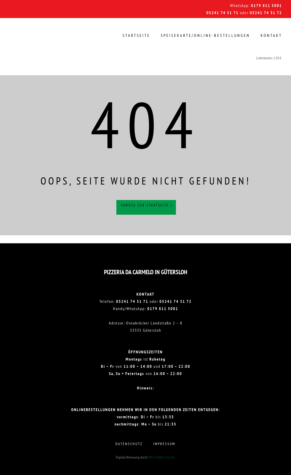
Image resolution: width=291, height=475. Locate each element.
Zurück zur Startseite (147, 207)
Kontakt (271, 35)
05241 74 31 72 (266, 12)
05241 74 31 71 (222, 12)
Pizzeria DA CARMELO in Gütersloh (145, 272)
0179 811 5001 (266, 5)
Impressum (164, 443)
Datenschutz (129, 443)
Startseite (136, 35)
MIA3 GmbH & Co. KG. (161, 457)
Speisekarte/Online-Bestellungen (205, 35)
